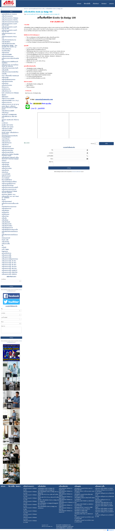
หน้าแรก (26, 8)
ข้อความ (3, 326)
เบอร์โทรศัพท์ (4, 317)
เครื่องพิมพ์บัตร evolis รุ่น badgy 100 (51, 14)
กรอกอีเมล (3, 279)
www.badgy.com (56, 42)
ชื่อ (1, 308)
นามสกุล (3, 313)
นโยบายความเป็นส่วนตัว (76, 171)
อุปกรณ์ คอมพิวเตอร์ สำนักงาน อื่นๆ (37, 8)
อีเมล (2, 321)
